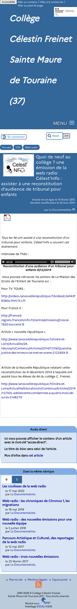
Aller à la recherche (51, 2)
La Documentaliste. (60, 209)
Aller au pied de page (30, 5)
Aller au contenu (27, 2)
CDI (18, 147)
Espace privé (58, 579)
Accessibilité (8, 2)
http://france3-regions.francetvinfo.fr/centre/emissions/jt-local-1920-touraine (35, 320)
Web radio (31, 147)
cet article (36, 455)
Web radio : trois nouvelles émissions (30, 557)
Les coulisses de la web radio (24, 486)
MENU (60, 123)
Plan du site (14, 579)
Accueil (6, 147)
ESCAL (41, 606)
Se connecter (16, 136)
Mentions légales (36, 579)
